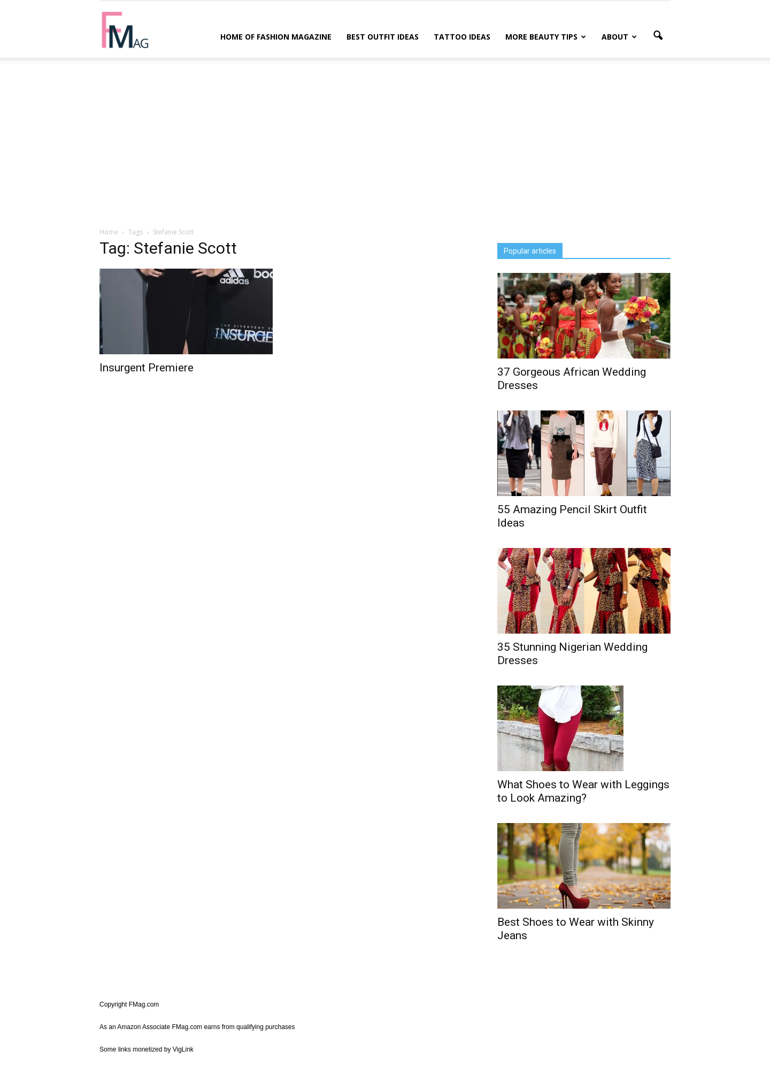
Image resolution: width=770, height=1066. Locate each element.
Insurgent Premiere (146, 367)
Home (108, 232)
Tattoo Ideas (462, 37)
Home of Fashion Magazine (276, 37)
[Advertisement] (385, 141)
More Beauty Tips (545, 37)
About (619, 37)
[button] (658, 36)
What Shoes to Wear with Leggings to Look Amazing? (583, 791)
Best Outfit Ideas (382, 37)
